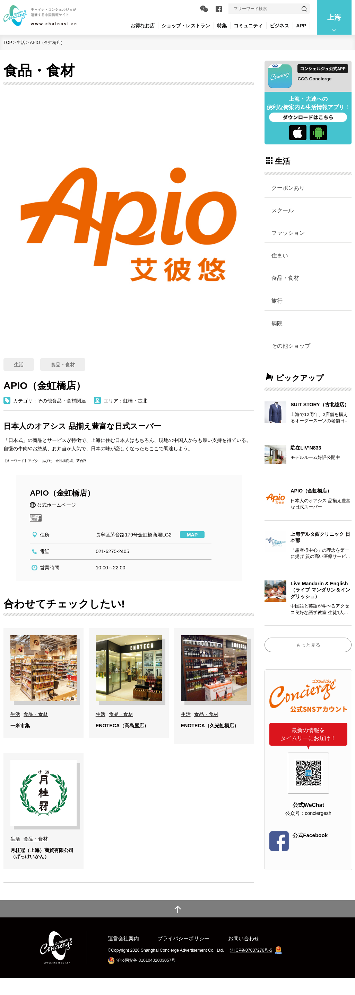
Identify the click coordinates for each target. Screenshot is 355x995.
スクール (282, 210)
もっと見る (308, 645)
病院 (277, 323)
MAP (192, 535)
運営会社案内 (123, 956)
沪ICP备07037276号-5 (251, 967)
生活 (21, 42)
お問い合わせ (243, 956)
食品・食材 (285, 278)
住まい (279, 255)
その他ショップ (290, 346)
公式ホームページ (56, 505)
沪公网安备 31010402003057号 (145, 977)
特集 (222, 25)
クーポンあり (288, 188)
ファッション (288, 233)
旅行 (277, 300)
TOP (7, 42)
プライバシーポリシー (183, 956)
